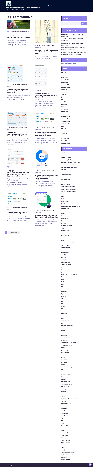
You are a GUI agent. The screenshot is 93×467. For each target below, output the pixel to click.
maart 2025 (64, 106)
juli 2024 (63, 126)
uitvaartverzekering (66, 384)
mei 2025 (63, 102)
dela (62, 240)
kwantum (63, 308)
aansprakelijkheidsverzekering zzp (70, 162)
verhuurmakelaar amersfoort (69, 398)
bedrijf (63, 203)
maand (63, 316)
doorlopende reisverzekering (69, 250)
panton (63, 347)
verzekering (64, 413)
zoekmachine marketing (67, 454)
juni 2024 (63, 128)
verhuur (63, 396)
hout (62, 279)
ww (62, 445)
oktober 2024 (65, 119)
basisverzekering (65, 199)
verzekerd (64, 408)
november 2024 (65, 116)
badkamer (64, 194)
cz (62, 233)
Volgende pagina (15, 232)
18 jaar (63, 152)
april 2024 (64, 133)
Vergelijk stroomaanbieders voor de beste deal (17, 213)
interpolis (63, 298)
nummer (63, 330)
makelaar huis (65, 320)
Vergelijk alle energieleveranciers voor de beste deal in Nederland (17, 134)
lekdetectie (64, 313)
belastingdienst (65, 218)
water (62, 430)
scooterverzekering (66, 367)
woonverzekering (65, 442)
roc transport (64, 362)
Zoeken (65, 18)
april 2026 (64, 75)
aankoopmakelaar (66, 157)
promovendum (65, 352)
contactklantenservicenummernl (18, 31)
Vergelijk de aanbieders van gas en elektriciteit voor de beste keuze (46, 51)
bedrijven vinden (65, 208)
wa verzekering (65, 425)
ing (62, 294)
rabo (62, 355)
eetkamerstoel (65, 252)
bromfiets (63, 220)
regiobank (64, 359)
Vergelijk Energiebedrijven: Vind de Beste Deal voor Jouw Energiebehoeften (46, 177)
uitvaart (63, 379)
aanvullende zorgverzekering (69, 167)
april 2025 (64, 104)
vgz (62, 418)
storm (62, 369)
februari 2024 (65, 138)
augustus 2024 (65, 123)
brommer (63, 223)
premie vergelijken (66, 350)
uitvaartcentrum (65, 381)
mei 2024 (63, 131)
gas (62, 272)
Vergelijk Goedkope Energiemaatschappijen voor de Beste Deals (46, 95)
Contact (56, 5)
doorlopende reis (65, 247)
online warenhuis (65, 335)
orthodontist (64, 340)
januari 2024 (64, 141)
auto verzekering (65, 181)
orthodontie (64, 337)
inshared (63, 296)
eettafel (63, 255)
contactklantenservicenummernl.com (23, 8)
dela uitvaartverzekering (67, 242)
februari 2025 (65, 109)
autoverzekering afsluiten (68, 186)
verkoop (63, 401)
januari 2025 (64, 111)
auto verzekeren (65, 179)
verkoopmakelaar (66, 403)
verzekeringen (65, 415)
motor (63, 323)
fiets (62, 269)
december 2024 (65, 114)
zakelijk (63, 450)
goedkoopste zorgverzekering (69, 274)
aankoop (63, 155)
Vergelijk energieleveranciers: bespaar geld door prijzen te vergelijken (17, 91)
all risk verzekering (66, 174)
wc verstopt (64, 435)
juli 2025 (63, 97)
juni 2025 (63, 99)
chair (62, 228)
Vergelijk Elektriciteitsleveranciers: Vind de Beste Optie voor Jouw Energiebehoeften (18, 173)
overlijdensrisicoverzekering (68, 342)
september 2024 (65, 121)
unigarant (63, 391)
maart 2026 (64, 77)
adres (62, 172)
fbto (62, 267)
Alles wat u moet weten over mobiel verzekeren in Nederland (18, 37)
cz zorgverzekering (66, 235)
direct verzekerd (65, 245)
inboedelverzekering (66, 289)
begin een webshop (66, 211)
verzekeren (64, 411)
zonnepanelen (65, 457)
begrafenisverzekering (67, 216)
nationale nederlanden (67, 325)
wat (62, 428)
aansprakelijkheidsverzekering (69, 160)
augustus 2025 (65, 94)
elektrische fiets (65, 262)
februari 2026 (65, 80)
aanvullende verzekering (67, 164)
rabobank (63, 357)
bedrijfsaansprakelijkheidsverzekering (71, 206)
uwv (62, 394)
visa (62, 420)
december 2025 (65, 84)
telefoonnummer (65, 374)
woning (63, 437)
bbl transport (64, 201)
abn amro (63, 169)
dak (62, 238)
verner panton (65, 406)
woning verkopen (65, 440)
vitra (62, 423)
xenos (63, 447)
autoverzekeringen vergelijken (69, 191)
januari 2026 (64, 82)
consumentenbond (66, 230)
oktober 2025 (64, 89)
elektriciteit (64, 259)
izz (62, 301)
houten (63, 281)
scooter (63, 364)
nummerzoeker (65, 333)
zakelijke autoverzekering (68, 452)
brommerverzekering (66, 225)
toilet (62, 376)
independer (64, 291)
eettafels (63, 257)
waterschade (64, 433)
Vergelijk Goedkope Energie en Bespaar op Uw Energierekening (46, 216)
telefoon (63, 372)
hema (62, 277)
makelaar (63, 318)
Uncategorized (65, 389)
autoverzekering (65, 184)
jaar (62, 303)
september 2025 (65, 92)
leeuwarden (64, 311)
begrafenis (64, 213)
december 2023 (65, 143)
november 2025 (65, 87)
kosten (63, 306)
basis (62, 196)
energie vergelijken (66, 264)
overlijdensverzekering (67, 345)
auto (62, 177)
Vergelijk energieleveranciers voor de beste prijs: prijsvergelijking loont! (45, 134)
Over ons (50, 5)
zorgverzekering (65, 459)
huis (62, 284)
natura (63, 328)
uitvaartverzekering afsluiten (69, 386)
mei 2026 (63, 72)
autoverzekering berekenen (68, 189)
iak (62, 286)
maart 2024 (64, 136)
